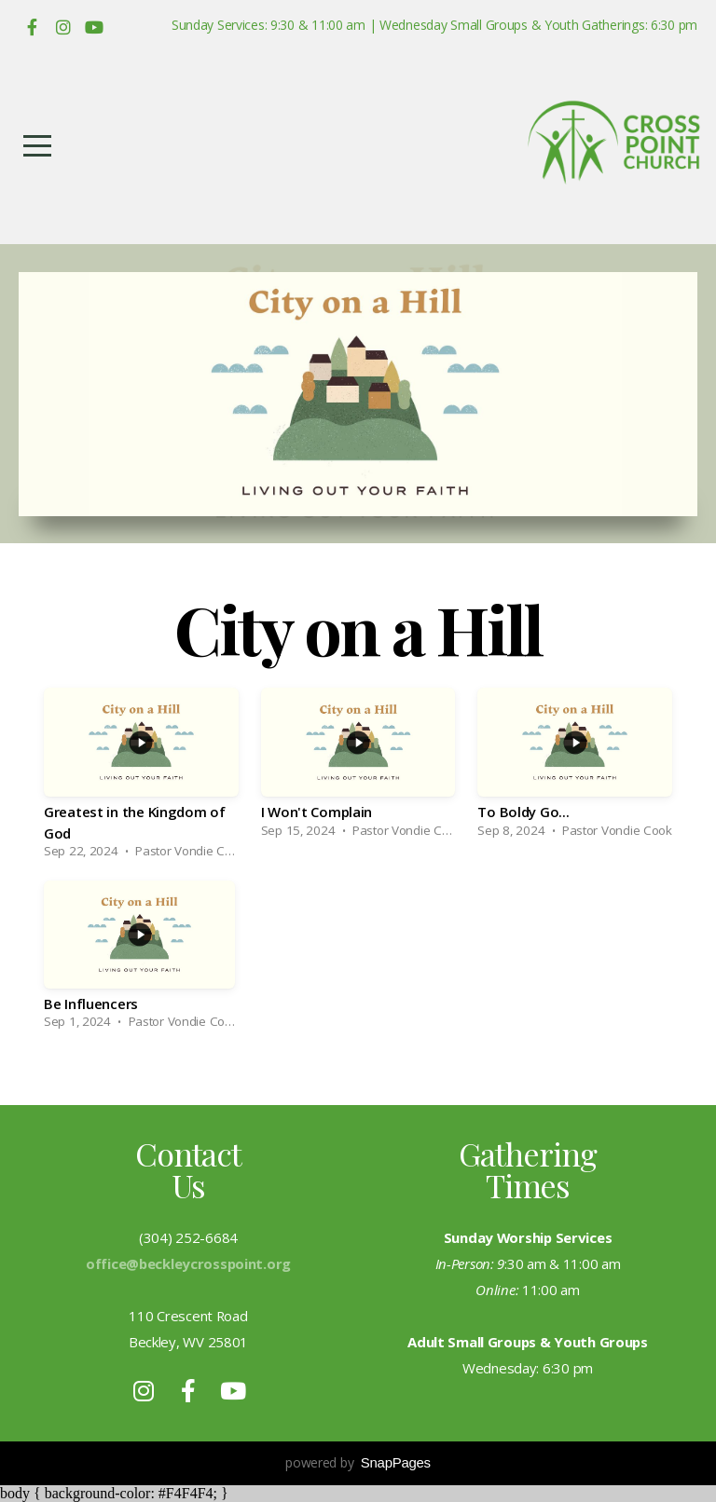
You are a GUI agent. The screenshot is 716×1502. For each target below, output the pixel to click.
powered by (358, 1462)
